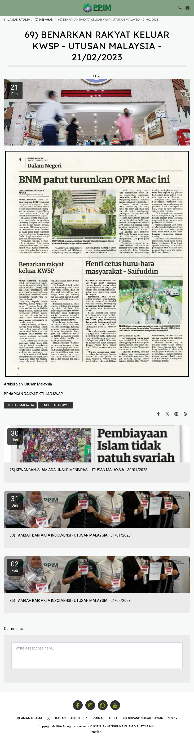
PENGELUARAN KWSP (55, 405)
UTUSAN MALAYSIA (20, 405)
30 (15, 435)
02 (15, 566)
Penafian (96, 732)
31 (15, 501)
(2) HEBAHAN (44, 19)
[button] (5, 8)
